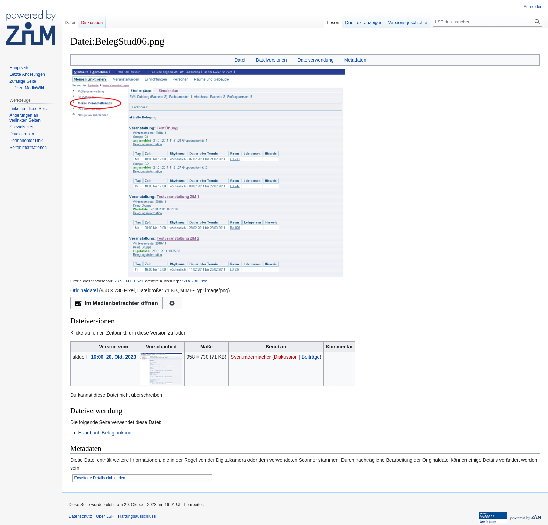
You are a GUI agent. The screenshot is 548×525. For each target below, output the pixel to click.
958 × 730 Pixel (194, 281)
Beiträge (311, 357)
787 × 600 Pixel (128, 281)
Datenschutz (80, 516)
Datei (240, 60)
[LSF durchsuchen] (487, 22)
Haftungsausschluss (137, 516)
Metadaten (355, 60)
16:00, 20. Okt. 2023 (113, 357)
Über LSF (105, 516)
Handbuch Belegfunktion (104, 433)
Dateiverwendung (315, 60)
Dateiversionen (271, 60)
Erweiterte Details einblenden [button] (99, 478)
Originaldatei (84, 290)
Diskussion (286, 357)
